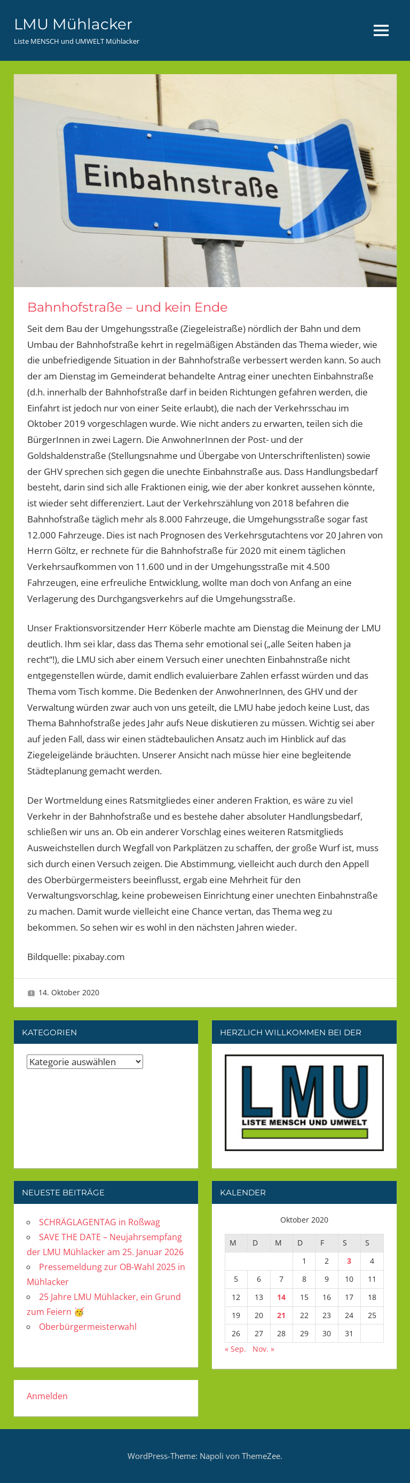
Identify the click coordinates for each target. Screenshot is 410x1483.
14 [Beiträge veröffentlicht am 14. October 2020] (281, 1297)
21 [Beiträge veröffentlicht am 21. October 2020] (281, 1315)
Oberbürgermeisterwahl (88, 1327)
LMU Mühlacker (73, 24)
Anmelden (47, 1396)
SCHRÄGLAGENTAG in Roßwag (99, 1222)
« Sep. (235, 1349)
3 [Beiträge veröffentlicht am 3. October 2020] (349, 1261)
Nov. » (263, 1349)
